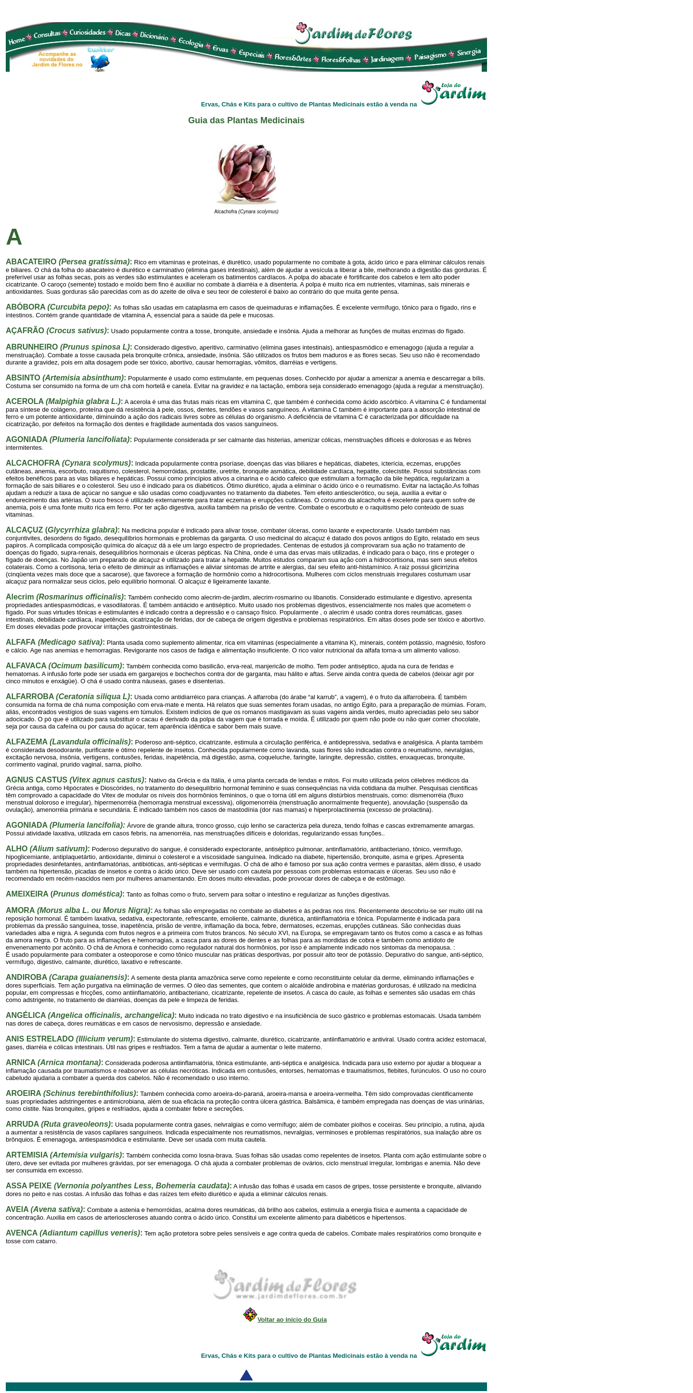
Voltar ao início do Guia (292, 1319)
